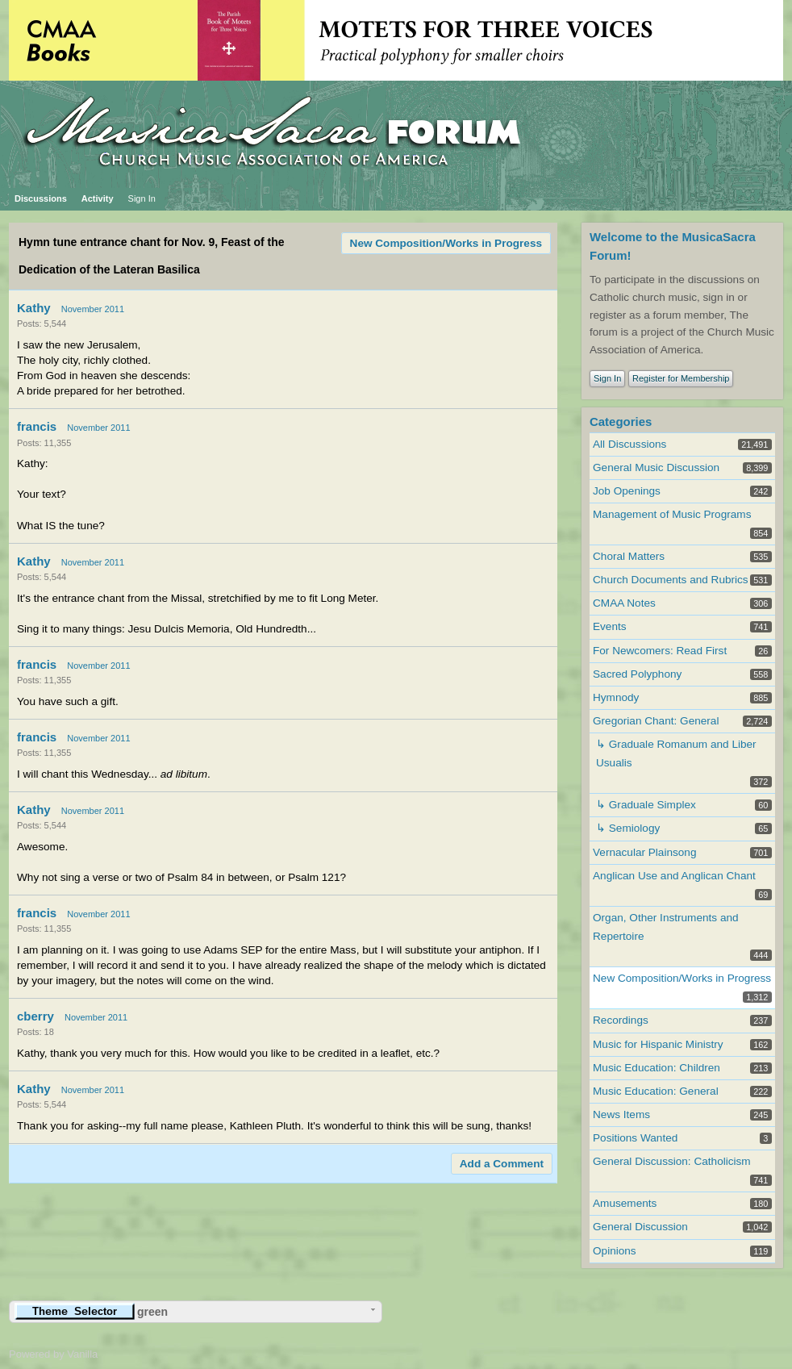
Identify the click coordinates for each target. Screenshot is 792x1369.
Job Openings (627, 491)
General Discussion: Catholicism (672, 1161)
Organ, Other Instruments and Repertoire (666, 927)
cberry (35, 1016)
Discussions (41, 198)
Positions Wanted (635, 1138)
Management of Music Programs (672, 514)
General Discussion (640, 1227)
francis (36, 426)
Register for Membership (680, 378)
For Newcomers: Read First (660, 651)
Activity (97, 198)
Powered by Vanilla (53, 1354)
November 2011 (92, 309)
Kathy (34, 308)
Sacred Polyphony (637, 674)
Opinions (614, 1251)
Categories (621, 421)
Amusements (625, 1203)
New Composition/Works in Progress (446, 243)
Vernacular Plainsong (644, 852)
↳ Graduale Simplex (646, 805)
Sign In (142, 198)
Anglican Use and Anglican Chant (674, 876)
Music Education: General (656, 1091)
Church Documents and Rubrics (670, 580)
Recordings (620, 1020)
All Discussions (629, 444)
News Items (621, 1114)
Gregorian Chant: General (656, 721)
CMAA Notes (624, 603)
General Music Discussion (656, 467)
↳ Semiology (628, 828)
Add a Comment (502, 1164)
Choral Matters (629, 556)
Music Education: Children (656, 1068)
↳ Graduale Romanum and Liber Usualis (676, 753)
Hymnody (616, 697)
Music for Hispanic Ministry (658, 1044)
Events (610, 626)
